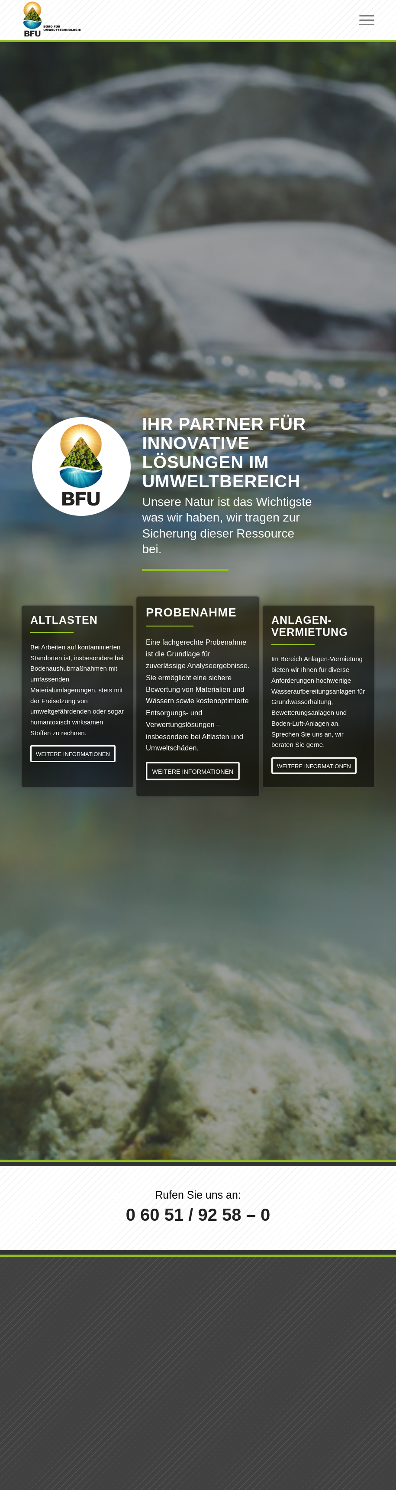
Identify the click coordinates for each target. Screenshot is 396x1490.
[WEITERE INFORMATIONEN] (73, 753)
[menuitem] (362, 19)
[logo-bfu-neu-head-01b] (52, 19)
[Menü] (362, 19)
